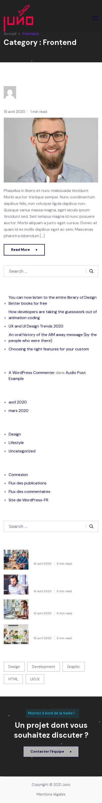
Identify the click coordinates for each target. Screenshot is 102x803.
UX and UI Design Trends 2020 (36, 326)
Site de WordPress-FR (28, 500)
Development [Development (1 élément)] (43, 666)
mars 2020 (18, 410)
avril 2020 (18, 402)
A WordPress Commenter (32, 372)
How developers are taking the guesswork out (63, 580)
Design (15, 434)
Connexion (18, 474)
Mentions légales (51, 794)
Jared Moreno (24, 79)
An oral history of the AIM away (64, 629)
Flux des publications (28, 483)
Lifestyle (16, 442)
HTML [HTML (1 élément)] (13, 679)
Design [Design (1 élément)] (14, 666)
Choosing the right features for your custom (49, 349)
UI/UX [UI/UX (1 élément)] (35, 679)
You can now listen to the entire (65, 555)
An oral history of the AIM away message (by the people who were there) (53, 337)
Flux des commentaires (29, 491)
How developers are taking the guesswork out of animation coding (53, 314)
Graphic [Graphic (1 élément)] (73, 666)
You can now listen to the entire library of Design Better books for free (53, 300)
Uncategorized (22, 451)
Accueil (10, 33)
